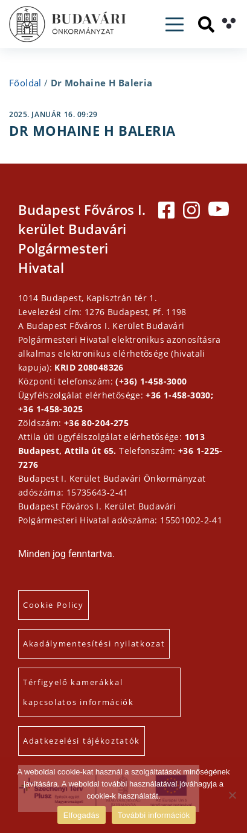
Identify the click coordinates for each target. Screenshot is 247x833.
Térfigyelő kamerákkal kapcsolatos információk (78, 692)
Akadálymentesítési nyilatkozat (94, 643)
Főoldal (25, 83)
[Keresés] (206, 24)
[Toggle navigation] (174, 24)
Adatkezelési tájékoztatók (81, 740)
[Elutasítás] (232, 795)
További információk (154, 815)
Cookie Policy (53, 604)
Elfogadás (81, 815)
